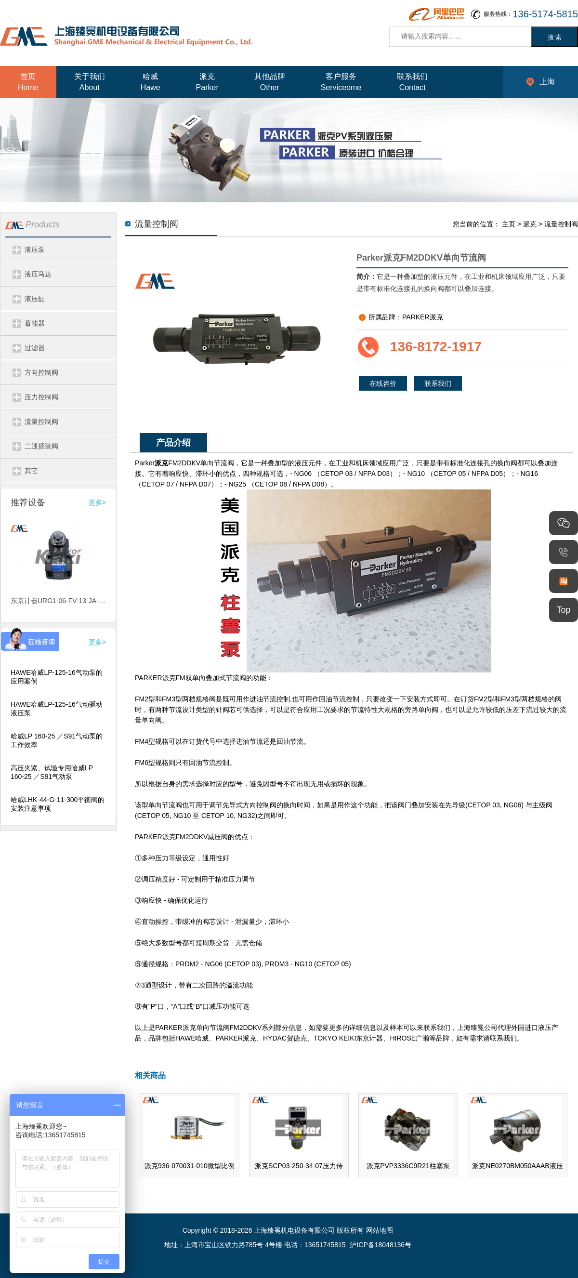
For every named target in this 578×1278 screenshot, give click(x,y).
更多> (97, 502)
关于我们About (89, 82)
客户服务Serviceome (341, 82)
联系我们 (437, 383)
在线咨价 (382, 383)
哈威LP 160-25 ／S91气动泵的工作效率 (57, 740)
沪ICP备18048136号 (380, 1245)
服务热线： (531, 14)
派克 (530, 224)
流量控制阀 (561, 224)
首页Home (28, 82)
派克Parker (207, 82)
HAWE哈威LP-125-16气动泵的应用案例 (57, 677)
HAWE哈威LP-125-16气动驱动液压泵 (57, 708)
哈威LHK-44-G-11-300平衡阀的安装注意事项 (58, 804)
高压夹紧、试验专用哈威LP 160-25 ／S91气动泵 (52, 772)
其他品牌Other (269, 82)
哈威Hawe (150, 82)
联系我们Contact (412, 82)
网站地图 (379, 1230)
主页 (508, 224)
